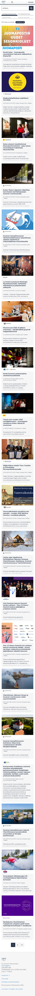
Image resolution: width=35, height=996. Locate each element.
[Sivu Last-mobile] (22, 945)
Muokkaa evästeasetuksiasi (10, 982)
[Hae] (15, 8)
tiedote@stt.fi (6, 966)
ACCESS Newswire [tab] (23, 17)
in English (11, 989)
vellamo (20, 22)
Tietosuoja (4, 979)
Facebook (4, 975)
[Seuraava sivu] (17, 945)
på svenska (19, 989)
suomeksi (4, 989)
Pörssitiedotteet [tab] (24, 14)
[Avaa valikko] (12, 2)
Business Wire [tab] (6, 17)
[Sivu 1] (13, 945)
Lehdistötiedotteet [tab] (9, 14)
